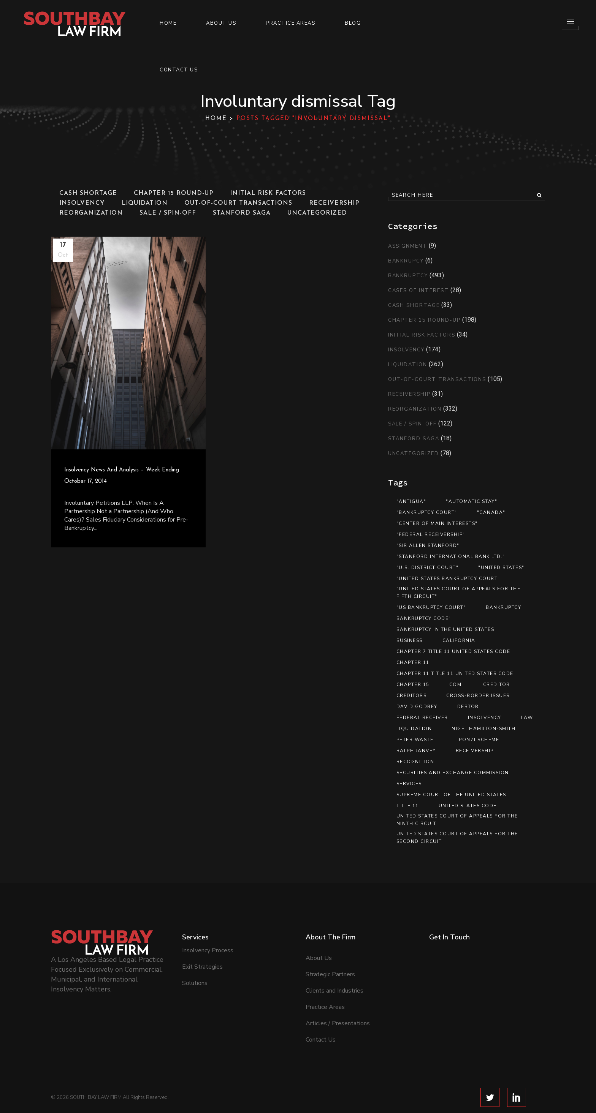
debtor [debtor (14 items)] (468, 707)
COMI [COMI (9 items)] (456, 684)
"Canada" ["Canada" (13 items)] (491, 512)
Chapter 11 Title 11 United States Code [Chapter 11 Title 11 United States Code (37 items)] (455, 673)
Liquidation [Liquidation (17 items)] (414, 729)
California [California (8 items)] (459, 640)
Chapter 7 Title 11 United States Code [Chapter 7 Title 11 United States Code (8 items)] (453, 651)
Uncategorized (413, 453)
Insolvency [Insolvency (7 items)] (484, 718)
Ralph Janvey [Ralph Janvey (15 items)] (416, 751)
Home (216, 119)
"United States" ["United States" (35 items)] (501, 567)
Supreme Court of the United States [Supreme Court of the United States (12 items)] (451, 795)
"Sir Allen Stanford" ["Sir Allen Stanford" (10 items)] (428, 545)
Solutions (195, 963)
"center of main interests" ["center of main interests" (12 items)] (437, 523)
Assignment (408, 246)
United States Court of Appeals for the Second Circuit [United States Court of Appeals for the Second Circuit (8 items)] (457, 837)
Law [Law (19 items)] (527, 718)
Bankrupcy (406, 261)
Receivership (409, 394)
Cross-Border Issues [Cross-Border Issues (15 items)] (478, 695)
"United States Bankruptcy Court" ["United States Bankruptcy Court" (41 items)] (448, 578)
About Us (319, 938)
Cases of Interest (418, 290)
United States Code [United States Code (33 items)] (468, 806)
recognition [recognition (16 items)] (415, 762)
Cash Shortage (414, 305)
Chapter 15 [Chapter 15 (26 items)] (413, 684)
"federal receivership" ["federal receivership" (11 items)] (430, 534)
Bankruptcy (408, 275)
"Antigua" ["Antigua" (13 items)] (411, 501)
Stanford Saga (413, 438)
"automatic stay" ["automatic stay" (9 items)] (471, 501)
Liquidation (407, 364)
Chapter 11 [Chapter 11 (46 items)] (413, 662)
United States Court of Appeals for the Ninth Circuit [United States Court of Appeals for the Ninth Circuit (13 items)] (457, 820)
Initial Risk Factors (421, 335)
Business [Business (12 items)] (409, 640)
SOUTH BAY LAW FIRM (96, 1077)
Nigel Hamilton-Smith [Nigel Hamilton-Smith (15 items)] (483, 729)
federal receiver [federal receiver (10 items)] (422, 718)
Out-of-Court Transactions (437, 379)
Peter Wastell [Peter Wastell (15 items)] (417, 740)
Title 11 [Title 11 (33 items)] (407, 806)
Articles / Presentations (338, 1003)
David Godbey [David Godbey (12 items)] (416, 707)
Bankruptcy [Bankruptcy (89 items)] (503, 607)
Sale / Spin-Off (412, 424)
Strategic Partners (330, 954)
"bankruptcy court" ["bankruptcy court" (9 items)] (426, 512)
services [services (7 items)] (409, 784)
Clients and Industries (334, 971)
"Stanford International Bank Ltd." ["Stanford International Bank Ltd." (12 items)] (450, 556)
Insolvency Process (207, 930)
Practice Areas (325, 987)
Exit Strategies (202, 947)
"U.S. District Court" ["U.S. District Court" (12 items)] (427, 567)
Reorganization (415, 409)
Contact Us (321, 1020)
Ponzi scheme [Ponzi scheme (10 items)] (479, 740)
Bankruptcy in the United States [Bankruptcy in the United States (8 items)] (445, 629)
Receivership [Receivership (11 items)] (475, 751)
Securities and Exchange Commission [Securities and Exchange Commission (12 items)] (452, 773)
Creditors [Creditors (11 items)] (411, 695)
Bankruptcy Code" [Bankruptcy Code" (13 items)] (423, 618)
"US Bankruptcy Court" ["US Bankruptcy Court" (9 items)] (431, 607)
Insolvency (406, 349)
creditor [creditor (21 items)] (496, 684)
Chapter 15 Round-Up (424, 320)
